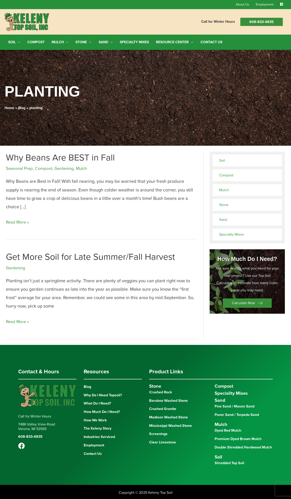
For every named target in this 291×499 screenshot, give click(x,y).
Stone (223, 203)
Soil (222, 158)
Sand (223, 218)
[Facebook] (21, 444)
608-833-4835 (261, 22)
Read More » (18, 220)
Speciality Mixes (231, 391)
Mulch (86, 166)
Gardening (67, 166)
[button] (247, 301)
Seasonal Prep (20, 166)
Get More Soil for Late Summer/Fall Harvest (92, 255)
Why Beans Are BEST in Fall (61, 155)
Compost (46, 166)
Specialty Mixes (231, 232)
